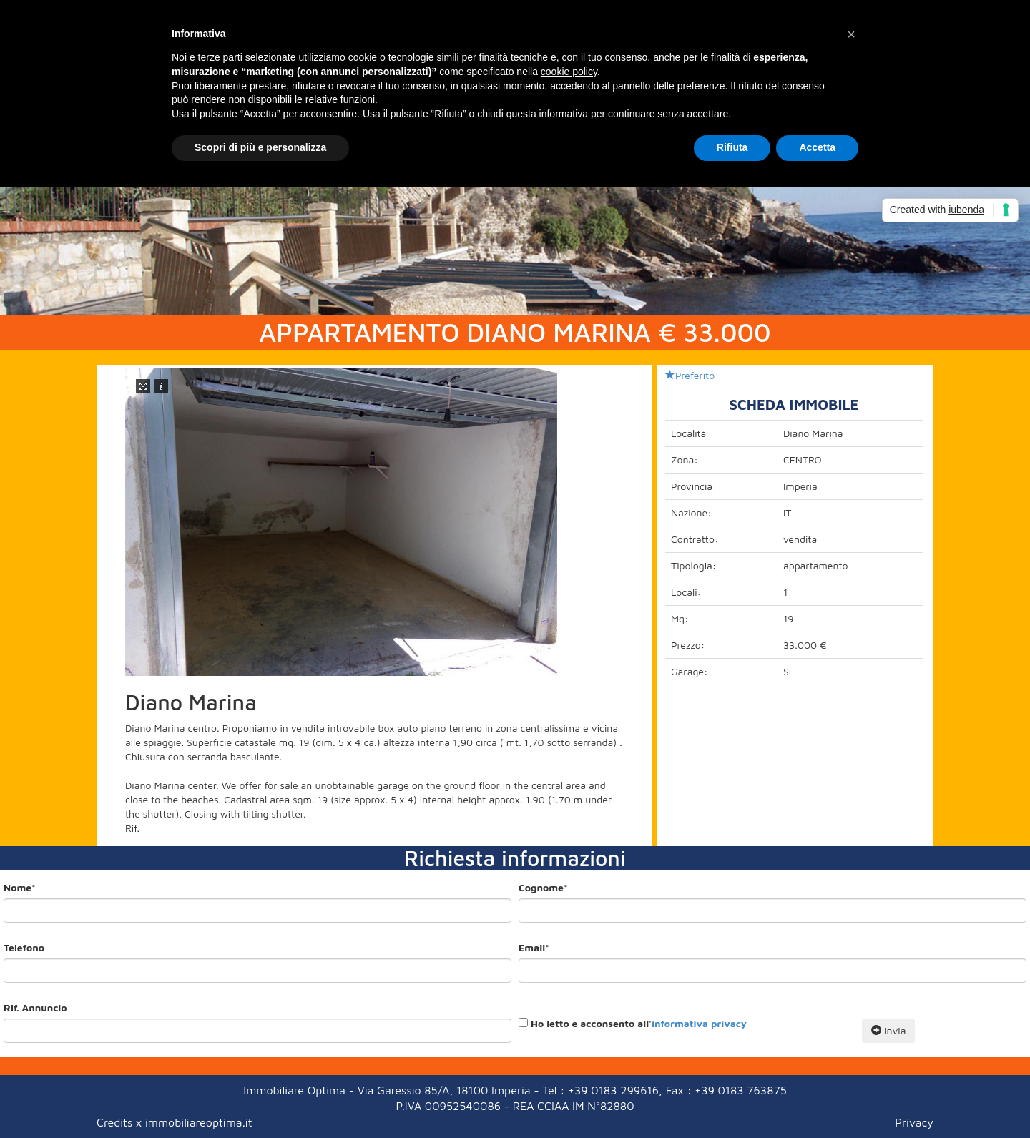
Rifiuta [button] (732, 147)
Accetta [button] (817, 147)
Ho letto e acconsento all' (639, 1023)
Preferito (690, 375)
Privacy (914, 1122)
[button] (851, 34)
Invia (888, 1030)
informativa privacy (699, 1023)
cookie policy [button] (569, 71)
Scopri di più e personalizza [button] (260, 147)
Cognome (543, 887)
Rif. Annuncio (35, 1007)
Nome (20, 887)
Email (534, 947)
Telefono (24, 947)
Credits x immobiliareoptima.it (174, 1122)
